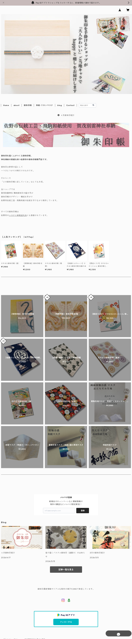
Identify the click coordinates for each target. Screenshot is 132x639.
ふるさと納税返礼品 (18, 215)
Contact (70, 105)
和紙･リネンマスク (44, 105)
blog (59, 105)
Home (6, 105)
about (16, 105)
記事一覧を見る (66, 569)
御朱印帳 (28, 105)
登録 (83, 510)
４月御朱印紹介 (66, 115)
